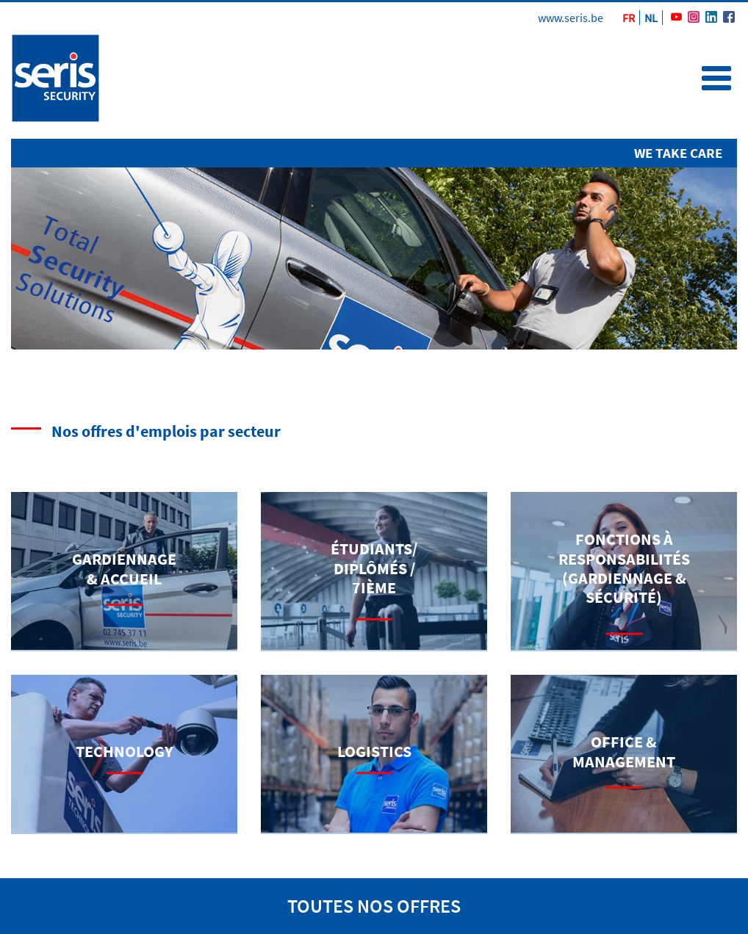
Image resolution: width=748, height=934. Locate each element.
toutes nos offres (374, 906)
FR (628, 17)
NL (651, 17)
